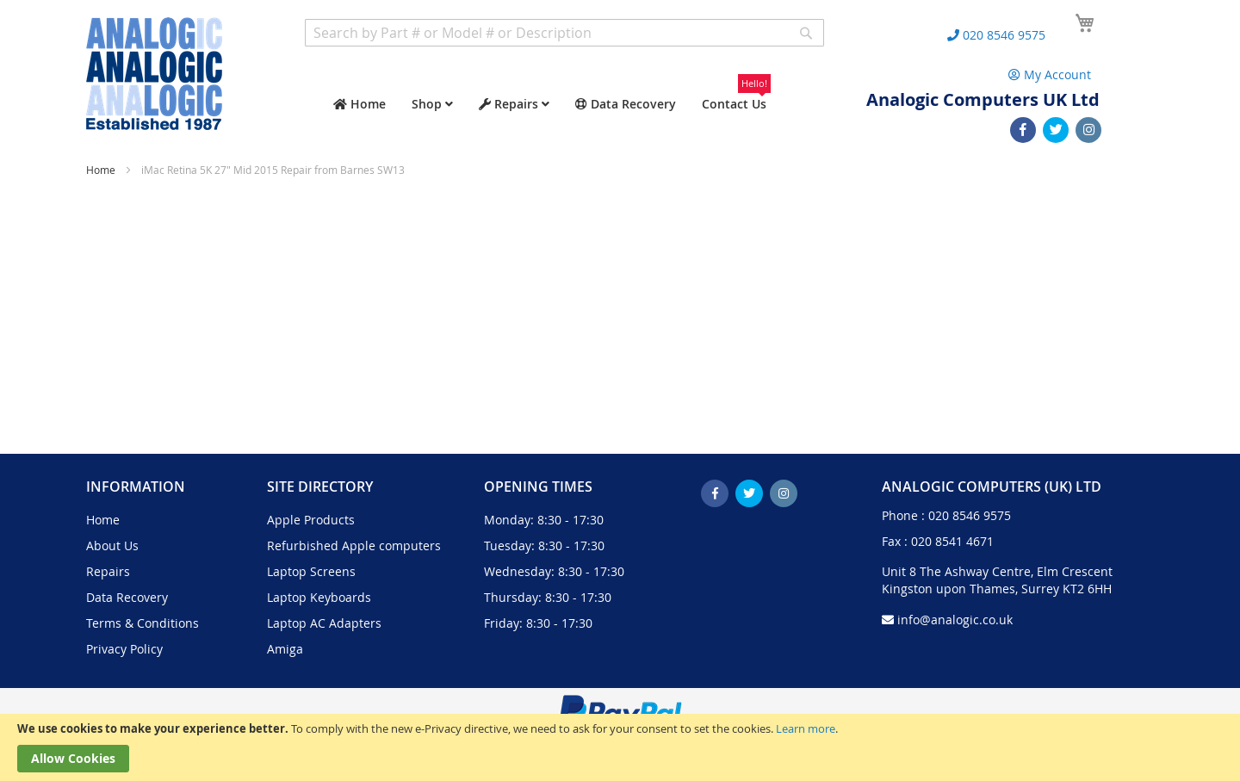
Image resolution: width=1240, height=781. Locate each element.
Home (102, 170)
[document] (620, 747)
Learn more (805, 728)
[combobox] (564, 32)
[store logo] (154, 73)
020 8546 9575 (969, 515)
